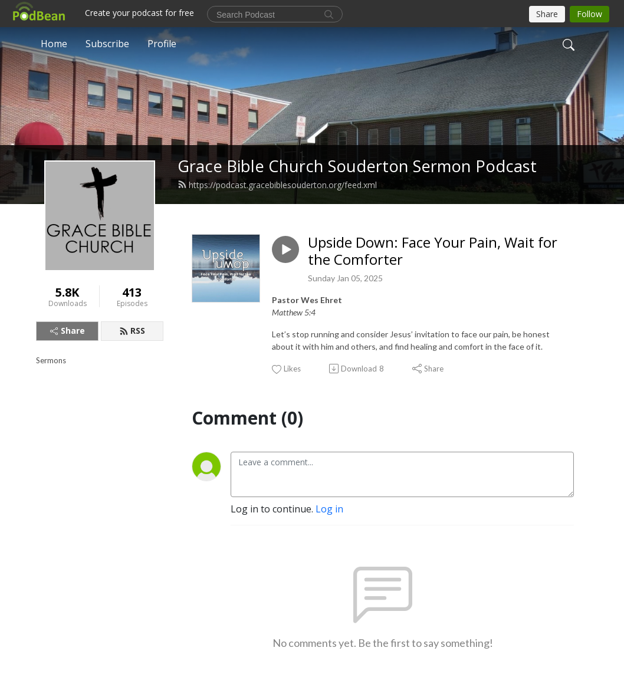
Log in (329, 508)
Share (67, 330)
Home (54, 43)
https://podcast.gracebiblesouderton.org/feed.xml (277, 184)
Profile (161, 43)
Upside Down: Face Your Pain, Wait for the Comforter (432, 251)
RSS (132, 330)
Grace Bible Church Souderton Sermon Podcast (357, 166)
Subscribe (107, 43)
